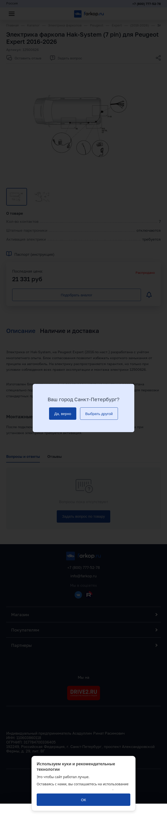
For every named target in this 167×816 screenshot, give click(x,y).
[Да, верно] (62, 413)
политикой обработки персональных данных (74, 788)
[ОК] (83, 799)
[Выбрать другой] (99, 413)
